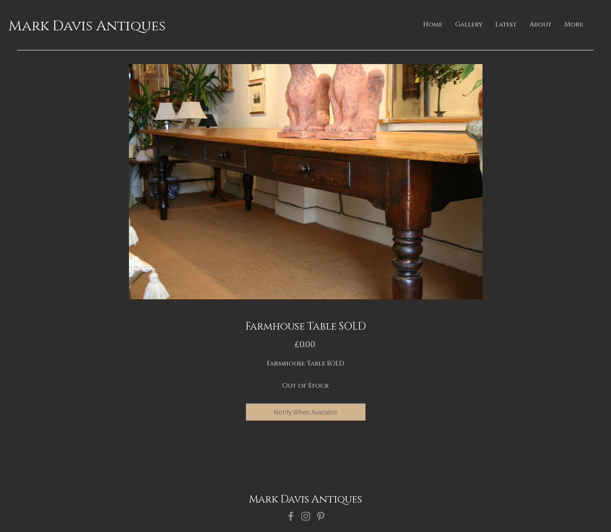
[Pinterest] (321, 516)
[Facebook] (291, 516)
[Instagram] (306, 516)
